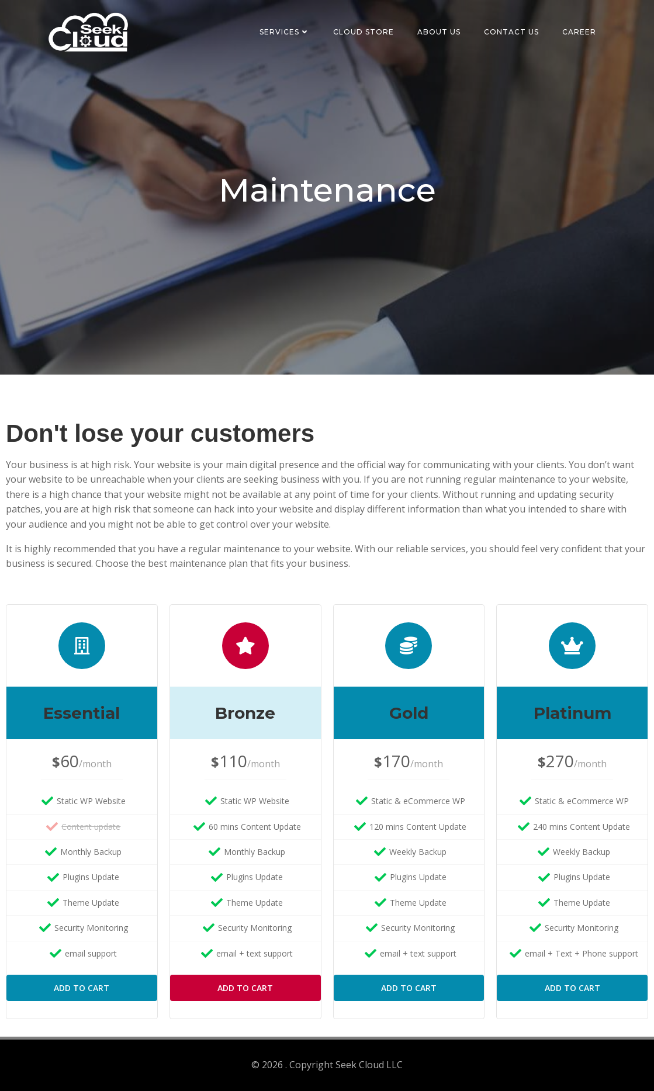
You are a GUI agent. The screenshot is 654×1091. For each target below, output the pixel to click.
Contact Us (511, 31)
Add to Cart (81, 987)
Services (284, 31)
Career (579, 31)
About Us (439, 31)
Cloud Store (363, 31)
